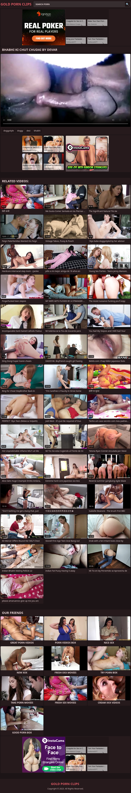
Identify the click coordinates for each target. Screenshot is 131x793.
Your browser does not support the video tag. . (65, 90)
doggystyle (8, 130)
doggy (20, 130)
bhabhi (37, 130)
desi (28, 130)
